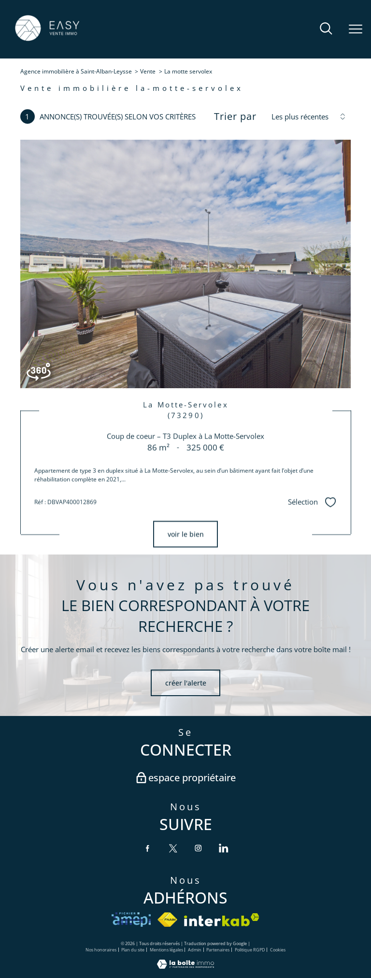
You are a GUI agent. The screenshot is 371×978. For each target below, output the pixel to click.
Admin (194, 950)
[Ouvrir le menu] (355, 29)
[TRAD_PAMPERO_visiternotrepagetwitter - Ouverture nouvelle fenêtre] (173, 848)
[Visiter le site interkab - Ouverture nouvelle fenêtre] (221, 919)
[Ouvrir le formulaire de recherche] (326, 29)
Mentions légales (166, 950)
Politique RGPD (250, 950)
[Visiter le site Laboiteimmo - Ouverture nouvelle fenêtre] (185, 966)
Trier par (235, 116)
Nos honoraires (101, 950)
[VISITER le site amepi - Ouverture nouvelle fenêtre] (131, 919)
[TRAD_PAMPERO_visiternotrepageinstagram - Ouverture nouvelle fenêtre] (198, 848)
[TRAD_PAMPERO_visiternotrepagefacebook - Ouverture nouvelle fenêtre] (147, 848)
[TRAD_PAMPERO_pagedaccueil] (47, 39)
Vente (148, 71)
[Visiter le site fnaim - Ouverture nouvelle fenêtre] (167, 919)
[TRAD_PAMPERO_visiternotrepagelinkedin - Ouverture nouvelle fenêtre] (223, 848)
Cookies (277, 950)
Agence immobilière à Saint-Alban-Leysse (76, 71)
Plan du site (132, 950)
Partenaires (217, 950)
